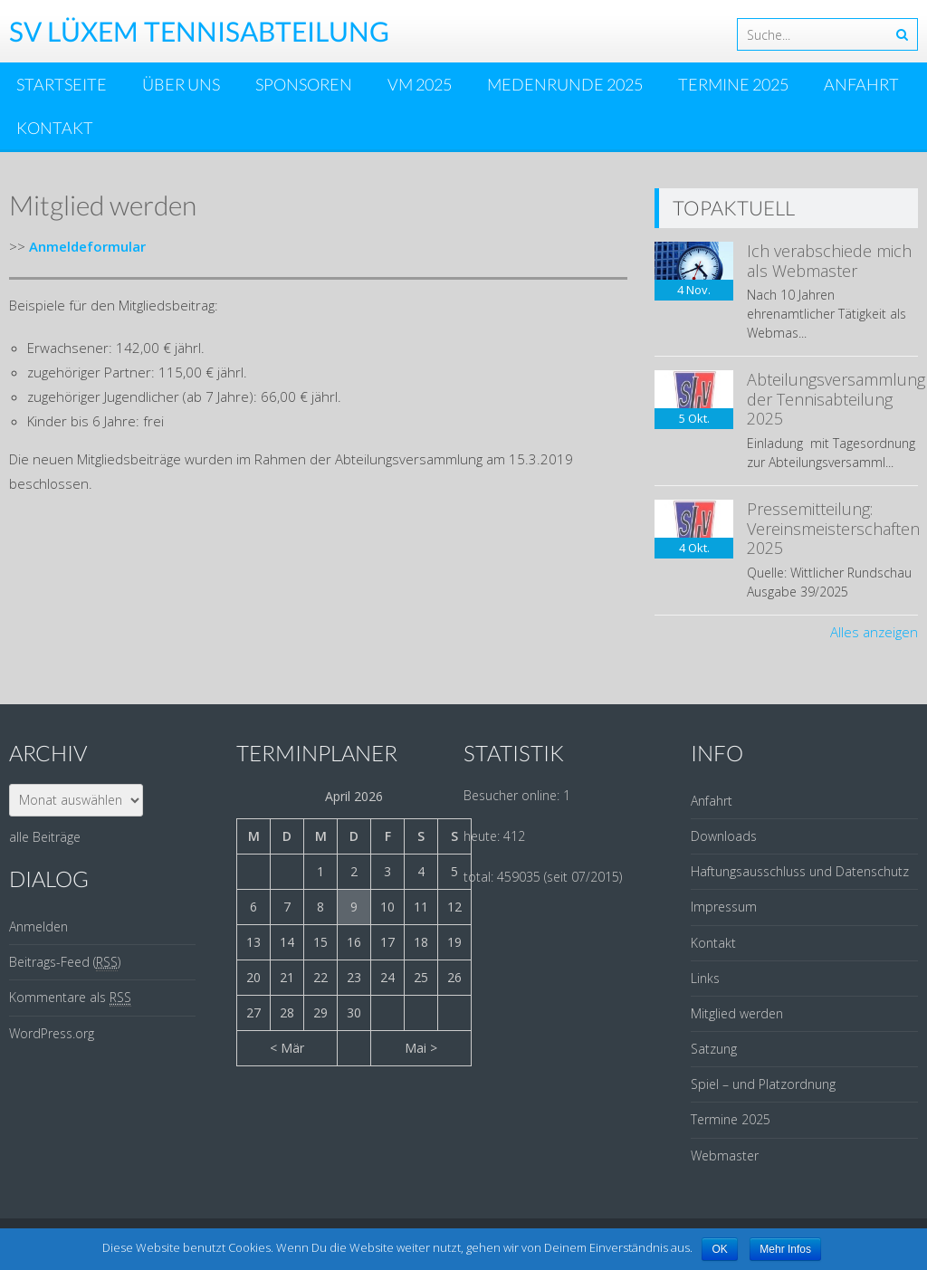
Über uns (181, 84)
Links (705, 978)
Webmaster (725, 1155)
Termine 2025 (733, 84)
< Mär (287, 1047)
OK (719, 1249)
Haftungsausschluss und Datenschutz (800, 871)
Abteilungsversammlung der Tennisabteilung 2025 (836, 398)
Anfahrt (861, 84)
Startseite (61, 84)
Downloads (724, 836)
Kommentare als (70, 997)
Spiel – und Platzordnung (763, 1084)
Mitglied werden (737, 1013)
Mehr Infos (785, 1249)
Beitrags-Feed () (64, 962)
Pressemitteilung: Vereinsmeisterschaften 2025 (833, 528)
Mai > (421, 1047)
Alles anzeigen (874, 632)
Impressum (724, 906)
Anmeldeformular (87, 246)
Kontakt (54, 128)
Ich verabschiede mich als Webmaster (829, 261)
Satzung (714, 1048)
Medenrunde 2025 (565, 84)
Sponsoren (303, 84)
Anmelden (38, 926)
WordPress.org (51, 1033)
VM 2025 (419, 84)
